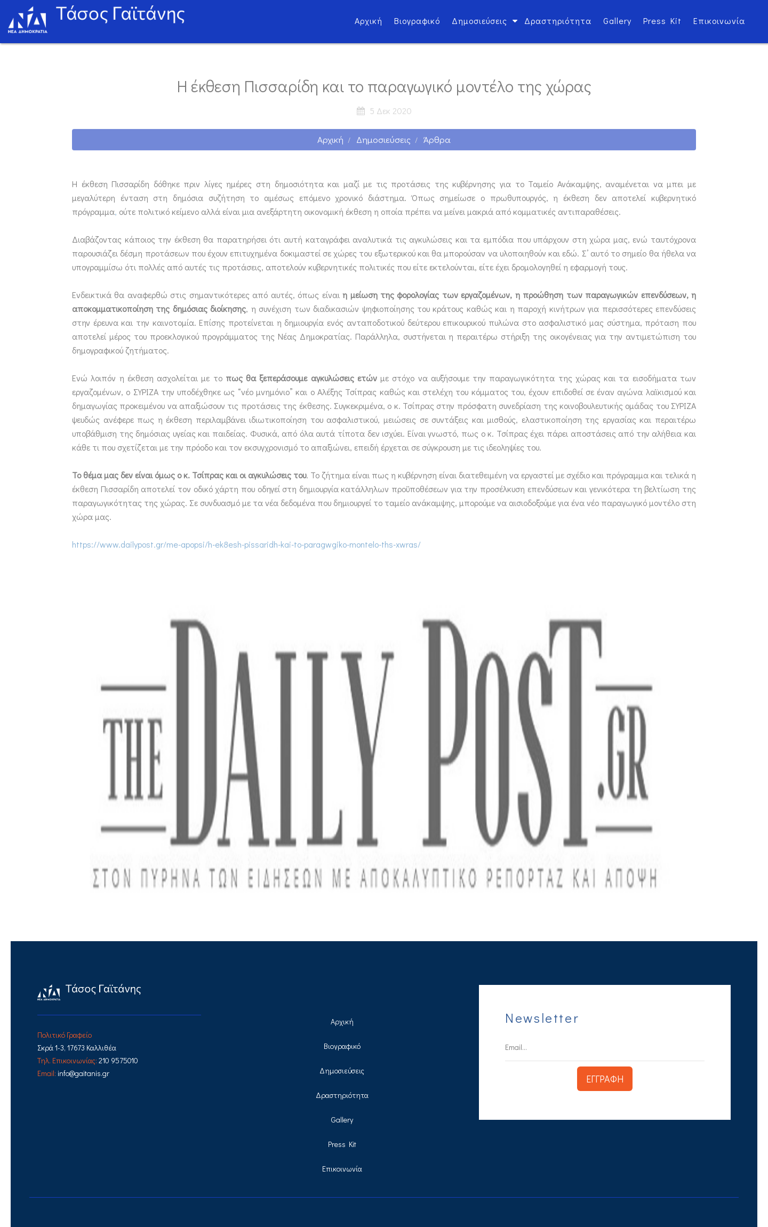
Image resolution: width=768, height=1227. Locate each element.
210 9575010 (118, 1060)
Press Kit (662, 20)
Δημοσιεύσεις (479, 20)
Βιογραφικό (417, 20)
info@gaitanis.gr (83, 1073)
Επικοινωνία (719, 20)
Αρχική (368, 20)
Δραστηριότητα (557, 20)
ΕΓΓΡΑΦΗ (604, 1078)
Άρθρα (437, 143)
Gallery (617, 20)
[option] (384, 750)
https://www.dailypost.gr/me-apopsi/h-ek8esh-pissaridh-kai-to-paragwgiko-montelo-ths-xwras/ (246, 548)
